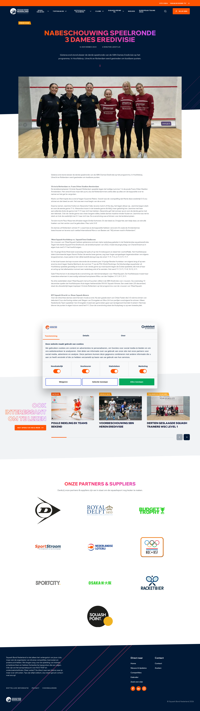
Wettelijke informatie (17, 688)
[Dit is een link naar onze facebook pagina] (133, 688)
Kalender (136, 677)
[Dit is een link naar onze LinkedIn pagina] (138, 688)
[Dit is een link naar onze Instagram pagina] (144, 688)
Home (135, 663)
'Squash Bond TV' (180, 3)
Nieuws (131, 11)
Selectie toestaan (100, 382)
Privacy (35, 688)
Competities (138, 672)
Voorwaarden (49, 688)
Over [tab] (123, 335)
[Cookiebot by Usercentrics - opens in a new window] (143, 327)
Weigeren (63, 382)
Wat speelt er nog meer (30, 428)
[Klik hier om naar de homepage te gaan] (19, 11)
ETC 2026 (164, 3)
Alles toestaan (136, 382)
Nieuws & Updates (140, 668)
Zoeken (159, 668)
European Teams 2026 (147, 11)
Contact (160, 663)
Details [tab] (86, 335)
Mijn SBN (181, 11)
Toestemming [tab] (51, 336)
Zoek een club (138, 682)
